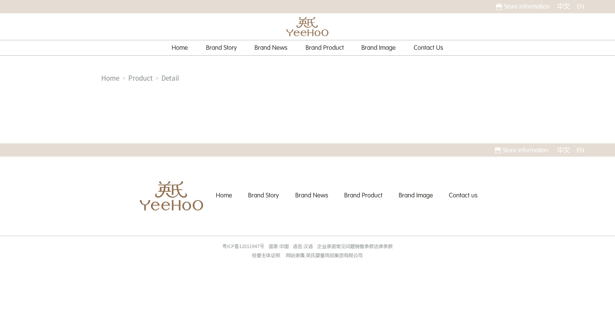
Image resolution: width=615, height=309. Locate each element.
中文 (563, 6)
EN (580, 6)
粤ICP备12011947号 (243, 246)
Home (180, 48)
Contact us (463, 195)
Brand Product (325, 48)
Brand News (271, 48)
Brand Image (378, 48)
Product (140, 78)
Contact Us (428, 48)
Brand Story (221, 48)
